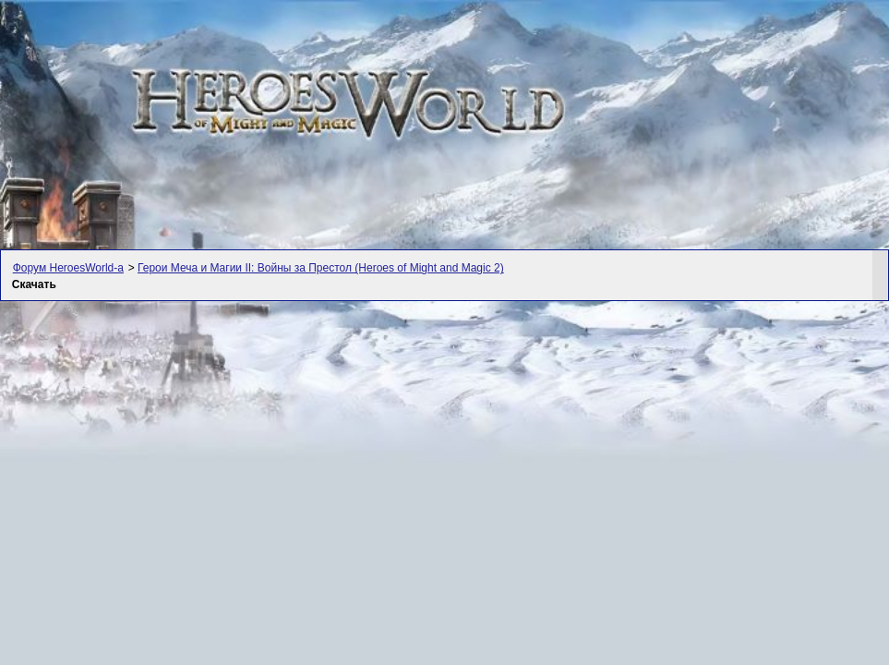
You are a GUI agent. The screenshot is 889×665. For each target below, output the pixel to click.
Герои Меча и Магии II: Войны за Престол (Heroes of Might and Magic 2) (321, 267)
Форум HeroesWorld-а (68, 267)
